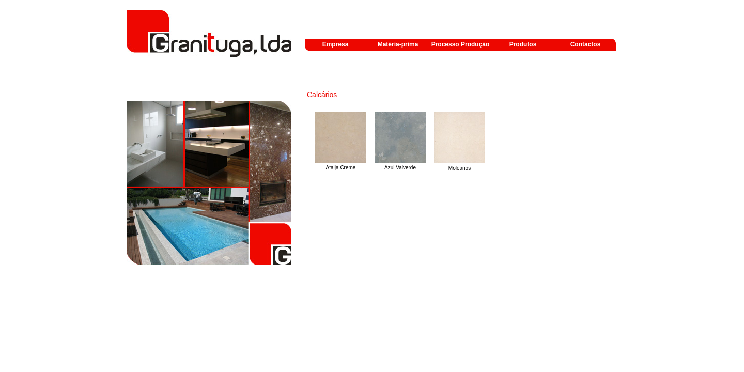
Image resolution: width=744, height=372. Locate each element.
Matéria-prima (398, 44)
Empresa (335, 44)
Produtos (523, 44)
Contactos (585, 44)
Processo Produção (460, 44)
